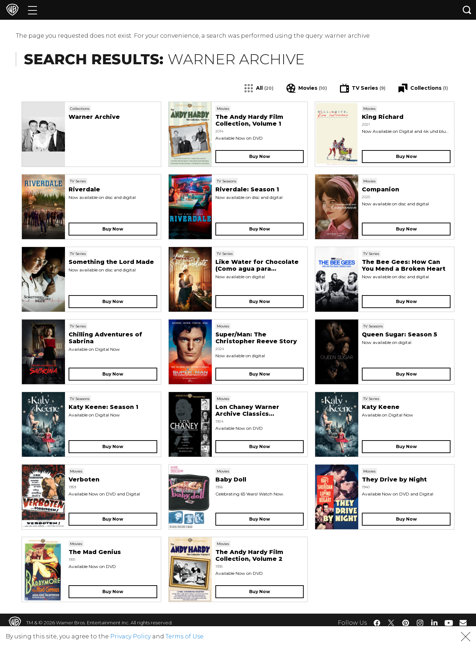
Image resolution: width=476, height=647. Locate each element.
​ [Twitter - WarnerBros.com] (391, 623)
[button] (465, 636)
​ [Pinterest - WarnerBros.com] (405, 623)
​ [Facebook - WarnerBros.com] (377, 623)
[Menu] (32, 10)
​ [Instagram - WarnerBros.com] (420, 623)
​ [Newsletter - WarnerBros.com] (463, 622)
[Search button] (467, 10)
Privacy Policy (130, 636)
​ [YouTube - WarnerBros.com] (448, 623)
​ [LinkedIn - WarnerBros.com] (434, 622)
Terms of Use (184, 636)
